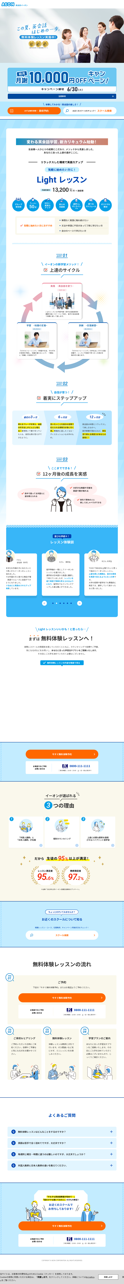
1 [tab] (53, 603)
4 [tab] (63, 603)
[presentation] (53, 603)
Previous (44, 603)
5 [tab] (67, 603)
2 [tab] (56, 603)
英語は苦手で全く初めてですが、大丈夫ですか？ (42, 1144)
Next (79, 603)
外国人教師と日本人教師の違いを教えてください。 (43, 1167)
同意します (108, 1277)
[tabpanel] (62, 574)
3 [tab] (60, 603)
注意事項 (62, 96)
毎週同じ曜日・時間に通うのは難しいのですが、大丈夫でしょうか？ (52, 1156)
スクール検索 (62, 936)
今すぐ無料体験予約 (62, 754)
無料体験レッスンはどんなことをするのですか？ (42, 1133)
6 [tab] (71, 603)
